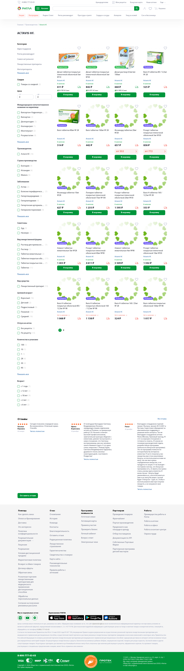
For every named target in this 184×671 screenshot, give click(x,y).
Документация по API (122, 538)
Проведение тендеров (123, 514)
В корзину (69, 95)
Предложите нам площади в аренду (121, 528)
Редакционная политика (61, 540)
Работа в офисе (151, 525)
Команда (53, 523)
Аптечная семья (88, 517)
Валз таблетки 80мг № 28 (68, 131)
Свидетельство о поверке (61, 555)
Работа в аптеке (151, 521)
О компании (55, 514)
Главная (20, 25)
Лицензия (22, 545)
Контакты (54, 527)
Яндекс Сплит (48, 15)
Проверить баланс (89, 530)
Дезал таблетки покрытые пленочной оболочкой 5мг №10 (69, 74)
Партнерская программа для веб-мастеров (124, 550)
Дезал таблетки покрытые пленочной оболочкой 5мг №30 (98, 74)
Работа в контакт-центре (155, 530)
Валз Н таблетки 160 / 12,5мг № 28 (152, 194)
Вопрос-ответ (87, 538)
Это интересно (24, 527)
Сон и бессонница (148, 15)
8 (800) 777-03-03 (43, 629)
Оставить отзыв (28, 496)
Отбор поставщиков (122, 534)
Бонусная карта (136, 2)
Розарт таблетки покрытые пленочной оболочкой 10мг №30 (153, 251)
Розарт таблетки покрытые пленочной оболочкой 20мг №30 (124, 195)
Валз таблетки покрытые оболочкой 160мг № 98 (154, 305)
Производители (31, 25)
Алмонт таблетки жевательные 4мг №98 (124, 250)
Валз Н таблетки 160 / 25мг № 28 (126, 305)
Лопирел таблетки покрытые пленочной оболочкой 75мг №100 (96, 195)
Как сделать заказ (26, 514)
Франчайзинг (119, 519)
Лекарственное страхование (57, 545)
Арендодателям (102, 2)
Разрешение (23, 549)
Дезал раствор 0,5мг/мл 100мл (125, 73)
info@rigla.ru (132, 665)
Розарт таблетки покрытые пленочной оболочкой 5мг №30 (153, 133)
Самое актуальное (25, 59)
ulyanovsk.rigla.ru (98, 624)
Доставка (22, 523)
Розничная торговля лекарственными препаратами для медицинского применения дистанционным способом (27, 584)
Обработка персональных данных (28, 597)
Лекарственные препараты (29, 64)
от (20, 94)
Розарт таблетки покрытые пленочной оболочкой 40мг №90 (95, 251)
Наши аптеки (151, 2)
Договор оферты (25, 568)
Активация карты (89, 521)
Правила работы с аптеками (58, 571)
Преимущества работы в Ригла (155, 515)
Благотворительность (59, 531)
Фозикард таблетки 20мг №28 (125, 132)
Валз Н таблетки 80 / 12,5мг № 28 (155, 73)
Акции (21, 15)
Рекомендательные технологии (58, 564)
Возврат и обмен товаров (29, 564)
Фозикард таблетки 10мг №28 (68, 194)
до (38, 94)
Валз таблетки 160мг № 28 (97, 131)
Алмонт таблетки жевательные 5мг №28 (67, 250)
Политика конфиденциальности (28, 532)
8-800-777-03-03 (27, 656)
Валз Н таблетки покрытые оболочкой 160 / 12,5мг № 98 (97, 306)
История (53, 519)
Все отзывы (162, 419)
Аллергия (117, 15)
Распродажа (33, 15)
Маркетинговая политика (29, 560)
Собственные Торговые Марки (123, 543)
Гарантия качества (58, 551)
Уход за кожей (131, 15)
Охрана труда (150, 534)
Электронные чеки (89, 542)
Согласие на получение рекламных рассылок (28, 604)
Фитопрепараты (24, 69)
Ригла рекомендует (65, 15)
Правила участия (88, 525)
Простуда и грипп (85, 15)
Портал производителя (123, 523)
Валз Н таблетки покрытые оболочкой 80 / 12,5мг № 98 (68, 306)
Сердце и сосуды (102, 15)
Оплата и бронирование (29, 519)
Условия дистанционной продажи (29, 554)
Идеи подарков (24, 49)
